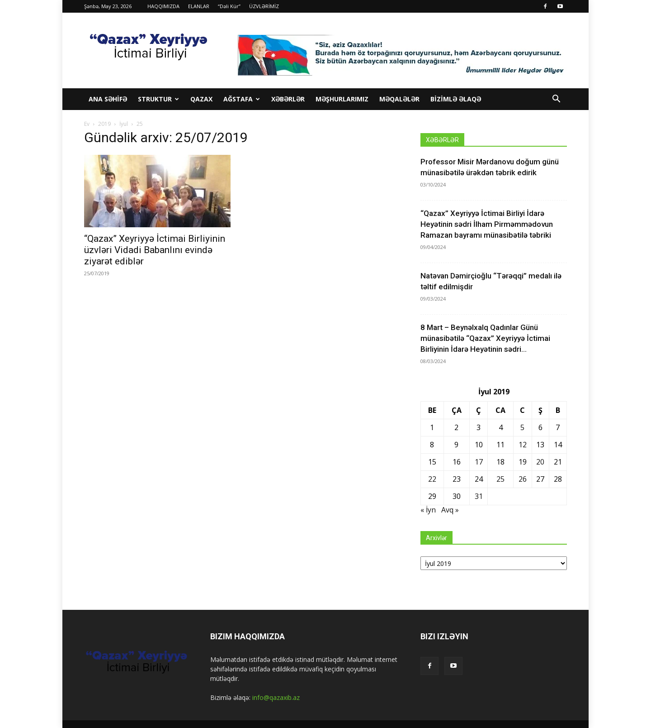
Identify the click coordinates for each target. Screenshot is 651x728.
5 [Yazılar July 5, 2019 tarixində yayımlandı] (522, 427)
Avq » (450, 510)
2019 (104, 124)
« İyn (428, 510)
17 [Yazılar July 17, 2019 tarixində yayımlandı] (479, 462)
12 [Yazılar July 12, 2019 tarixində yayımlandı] (523, 445)
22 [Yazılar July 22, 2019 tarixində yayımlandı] (432, 479)
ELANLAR (198, 6)
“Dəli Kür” (229, 6)
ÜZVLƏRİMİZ (264, 6)
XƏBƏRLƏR (288, 99)
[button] (556, 100)
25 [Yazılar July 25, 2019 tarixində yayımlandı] (500, 479)
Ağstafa (241, 99)
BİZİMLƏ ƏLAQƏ (455, 99)
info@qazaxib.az (276, 697)
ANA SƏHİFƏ (108, 99)
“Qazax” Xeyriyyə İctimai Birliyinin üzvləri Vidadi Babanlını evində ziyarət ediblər (154, 250)
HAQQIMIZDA (163, 6)
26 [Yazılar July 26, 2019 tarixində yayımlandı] (523, 479)
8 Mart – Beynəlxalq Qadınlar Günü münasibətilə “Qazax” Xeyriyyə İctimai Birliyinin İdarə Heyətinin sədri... (485, 338)
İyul (123, 124)
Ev (87, 124)
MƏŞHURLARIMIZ (342, 99)
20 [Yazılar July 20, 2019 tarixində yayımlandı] (540, 462)
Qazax (201, 99)
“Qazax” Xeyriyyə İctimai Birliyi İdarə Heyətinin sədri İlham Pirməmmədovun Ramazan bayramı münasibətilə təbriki (486, 224)
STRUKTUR (158, 99)
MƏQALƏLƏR (399, 99)
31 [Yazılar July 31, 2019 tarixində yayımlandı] (479, 496)
